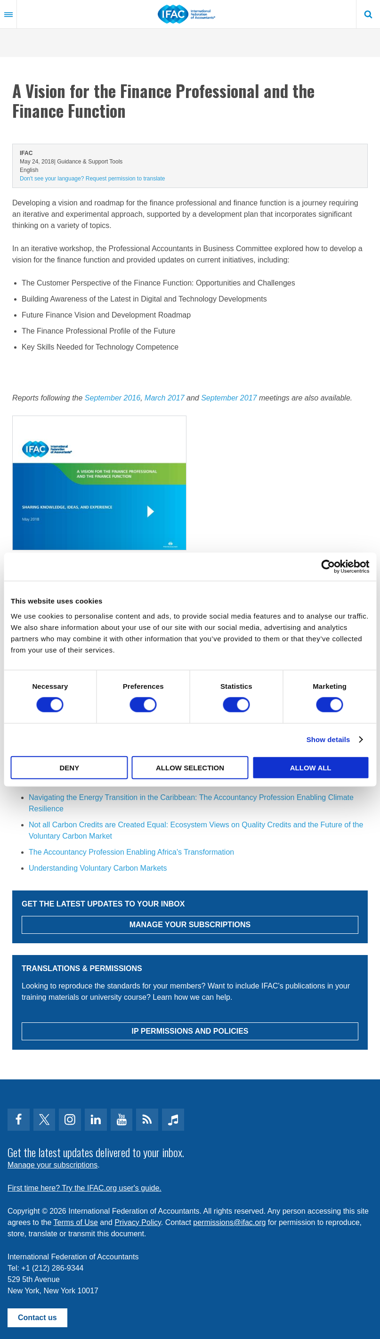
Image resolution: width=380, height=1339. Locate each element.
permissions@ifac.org (229, 1222)
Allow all (310, 767)
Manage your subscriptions (52, 1165)
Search (368, 14)
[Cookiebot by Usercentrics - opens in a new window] (328, 567)
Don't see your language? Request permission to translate (92, 178)
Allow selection (190, 767)
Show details (328, 739)
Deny (69, 767)
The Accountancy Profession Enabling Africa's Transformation (131, 852)
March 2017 (165, 398)
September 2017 (229, 398)
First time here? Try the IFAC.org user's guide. (85, 1188)
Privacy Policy (137, 1222)
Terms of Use (76, 1222)
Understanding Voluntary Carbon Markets (98, 868)
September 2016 (112, 398)
